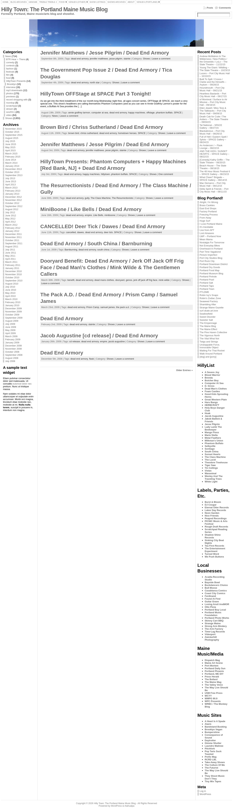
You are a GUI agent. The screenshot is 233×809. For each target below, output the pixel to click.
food (8, 78)
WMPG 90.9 (211, 698)
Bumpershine (212, 732)
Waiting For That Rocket (212, 350)
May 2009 (10, 330)
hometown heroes (127, 133)
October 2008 (12, 351)
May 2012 (10, 218)
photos (9, 93)
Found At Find (212, 598)
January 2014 (12, 166)
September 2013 (13, 175)
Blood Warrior (212, 375)
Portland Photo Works (217, 618)
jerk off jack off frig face (145, 280)
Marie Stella (211, 435)
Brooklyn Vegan (213, 729)
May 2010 (10, 293)
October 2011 (12, 240)
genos (129, 280)
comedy (10, 62)
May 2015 (10, 147)
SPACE (177, 112)
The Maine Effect (208, 329)
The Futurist (211, 767)
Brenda (209, 377)
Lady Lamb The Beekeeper (213, 428)
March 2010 (11, 299)
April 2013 (10, 184)
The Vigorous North (210, 335)
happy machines (136, 112)
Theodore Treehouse (216, 462)
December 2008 (13, 345)
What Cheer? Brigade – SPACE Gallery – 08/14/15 (213, 178)
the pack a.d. (122, 307)
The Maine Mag (213, 682)
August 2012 (11, 209)
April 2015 (10, 150)
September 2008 (13, 355)
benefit (70, 280)
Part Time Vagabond (210, 251)
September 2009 (13, 317)
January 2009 (12, 342)
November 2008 (13, 348)
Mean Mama (206, 239)
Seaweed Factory (209, 301)
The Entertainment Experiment (215, 550)
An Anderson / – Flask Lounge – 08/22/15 (211, 146)
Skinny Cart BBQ (214, 620)
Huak (207, 413)
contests (10, 65)
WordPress (205, 794)
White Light (211, 481)
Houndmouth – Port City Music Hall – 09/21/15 (212, 89)
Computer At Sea (214, 383)
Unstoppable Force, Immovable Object (210, 346)
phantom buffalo (164, 112)
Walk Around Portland (211, 353)
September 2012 (13, 206)
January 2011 (12, 268)
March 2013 (11, 187)
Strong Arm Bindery (216, 626)
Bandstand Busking (216, 726)
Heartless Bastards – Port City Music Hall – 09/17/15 (213, 95)
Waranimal (210, 473)
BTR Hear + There (15, 59)
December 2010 (13, 271)
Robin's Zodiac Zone (210, 298)
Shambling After (208, 304)
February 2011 (12, 265)
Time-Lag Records (215, 631)
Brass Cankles (207, 205)
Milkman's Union (214, 440)
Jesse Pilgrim (212, 424)
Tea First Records (214, 545)
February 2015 (12, 156)
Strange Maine (213, 623)
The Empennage (208, 323)
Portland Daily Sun (215, 668)
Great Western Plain (216, 399)
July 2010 (10, 286)
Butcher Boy (212, 380)
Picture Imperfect (208, 255)
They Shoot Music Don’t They (215, 777)
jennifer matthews (99, 58)
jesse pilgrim (115, 58)
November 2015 (13, 128)
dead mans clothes (104, 280)
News (8, 56)
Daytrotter (210, 740)
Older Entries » (184, 370)
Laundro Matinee (214, 745)
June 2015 (10, 144)
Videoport (210, 634)
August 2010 (11, 283)
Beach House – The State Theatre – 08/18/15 (213, 167)
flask (91, 358)
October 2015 (12, 131)
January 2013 (12, 193)
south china (103, 249)
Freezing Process (209, 214)
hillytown (105, 174)
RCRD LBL (211, 759)
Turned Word (212, 554)
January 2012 (12, 231)
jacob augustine (116, 341)
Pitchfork (210, 748)
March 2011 (11, 262)
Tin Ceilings (211, 468)
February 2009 (12, 339)
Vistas (208, 470)
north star (95, 82)
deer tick (108, 232)
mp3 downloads (14, 90)
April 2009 (10, 333)
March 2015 (11, 153)
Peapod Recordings (216, 518)
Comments (225, 7)
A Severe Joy (212, 372)
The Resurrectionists (122, 198)
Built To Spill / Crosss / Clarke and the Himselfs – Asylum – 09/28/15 (213, 82)
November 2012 (13, 200)
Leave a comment (161, 58)
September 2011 (13, 243)
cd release (74, 341)
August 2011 (11, 246)
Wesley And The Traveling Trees (214, 477)
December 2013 (13, 169)
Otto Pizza (210, 607)
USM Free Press (213, 693)
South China (211, 451)
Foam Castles (212, 391)
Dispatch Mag (212, 660)
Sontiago (210, 448)
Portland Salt (206, 282)
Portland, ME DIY (214, 673)
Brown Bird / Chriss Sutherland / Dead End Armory (101, 127)
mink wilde (164, 280)
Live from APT (207, 230)
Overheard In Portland (211, 248)
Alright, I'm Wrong (209, 202)
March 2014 (11, 162)
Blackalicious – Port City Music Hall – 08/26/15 (212, 132)
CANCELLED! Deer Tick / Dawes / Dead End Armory (102, 226)
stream (9, 109)
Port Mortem (211, 665)
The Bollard (211, 679)
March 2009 (11, 336)
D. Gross (209, 386)
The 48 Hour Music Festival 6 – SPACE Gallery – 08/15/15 (215, 173)
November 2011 (13, 237)
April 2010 (10, 296)
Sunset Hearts (212, 454)
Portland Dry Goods (210, 267)
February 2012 (12, 228)
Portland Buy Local (215, 609)
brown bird (73, 133)
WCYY (208, 695)
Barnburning (71, 249)
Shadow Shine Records (213, 536)
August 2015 (11, 138)
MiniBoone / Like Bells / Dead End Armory (90, 209)
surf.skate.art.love (209, 310)
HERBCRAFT (212, 405)
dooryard (120, 280)
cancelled (71, 232)
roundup (10, 102)
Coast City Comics (215, 593)
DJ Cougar (211, 504)
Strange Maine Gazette (212, 307)
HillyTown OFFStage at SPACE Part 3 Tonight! (95, 94)
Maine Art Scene (214, 663)
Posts (210, 7)
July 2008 (10, 361)
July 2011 (10, 249)
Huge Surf (205, 220)
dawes (80, 232)
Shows (8, 118)
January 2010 (12, 305)
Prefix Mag (211, 756)
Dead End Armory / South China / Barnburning (96, 243)
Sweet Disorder (208, 316)
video (9, 115)
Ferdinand (210, 596)
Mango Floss (212, 432)
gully (87, 198)
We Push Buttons (214, 556)
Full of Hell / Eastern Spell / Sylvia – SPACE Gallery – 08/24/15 (214, 139)
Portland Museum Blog (211, 273)
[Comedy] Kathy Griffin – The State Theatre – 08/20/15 (215, 161)
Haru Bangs (211, 402)
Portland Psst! (207, 279)
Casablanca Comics (216, 590)
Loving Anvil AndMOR (217, 604)
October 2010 (12, 277)
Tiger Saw (210, 465)
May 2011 (10, 255)
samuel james (107, 307)
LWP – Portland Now (210, 236)
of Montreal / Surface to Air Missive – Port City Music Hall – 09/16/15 (213, 102)
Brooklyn (11, 84)
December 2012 (13, 197)
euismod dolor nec (22, 383)
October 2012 (12, 203)
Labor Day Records (215, 510)
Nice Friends (212, 515)
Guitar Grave (212, 601)
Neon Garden (212, 513)
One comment (165, 174)
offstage (150, 112)
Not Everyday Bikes (210, 245)
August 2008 (11, 358)
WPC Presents (213, 701)
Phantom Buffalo (214, 443)
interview (10, 87)
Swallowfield (206, 313)
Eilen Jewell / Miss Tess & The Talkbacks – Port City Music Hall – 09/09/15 (213, 111)
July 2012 (10, 212)
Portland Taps (207, 285)
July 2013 (10, 178)
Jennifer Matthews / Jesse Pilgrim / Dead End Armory (104, 53)
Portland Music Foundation (213, 614)
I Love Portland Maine (211, 224)
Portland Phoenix (214, 671)
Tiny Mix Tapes (213, 781)
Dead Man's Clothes (216, 388)
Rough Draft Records (216, 526)
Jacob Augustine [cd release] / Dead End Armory (99, 335)
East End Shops (208, 208)
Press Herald (212, 676)
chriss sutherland (89, 133)
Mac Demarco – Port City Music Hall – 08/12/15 (213, 184)
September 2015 (13, 135)
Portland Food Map (210, 270)
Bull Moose (211, 587)
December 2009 (13, 308)
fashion (9, 68)
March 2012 (11, 224)
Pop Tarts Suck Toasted (213, 752)
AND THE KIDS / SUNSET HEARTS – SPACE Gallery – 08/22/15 (214, 154)
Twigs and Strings (209, 341)
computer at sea (99, 112)
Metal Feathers (213, 437)
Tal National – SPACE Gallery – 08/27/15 (211, 126)
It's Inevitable (206, 227)
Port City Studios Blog (211, 258)
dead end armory (79, 58)
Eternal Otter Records (217, 507)
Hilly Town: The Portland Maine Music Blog (54, 9)
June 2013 (10, 181)
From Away (205, 217)
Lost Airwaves (207, 233)
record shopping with (16, 99)
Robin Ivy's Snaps (209, 295)
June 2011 (10, 252)
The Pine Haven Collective (213, 332)
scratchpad (11, 105)
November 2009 (13, 311)
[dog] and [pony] (208, 356)
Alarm (208, 724)
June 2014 (10, 159)
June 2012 (10, 215)
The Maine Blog (208, 326)
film (8, 74)
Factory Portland (208, 211)
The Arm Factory (214, 628)
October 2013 (12, 172)
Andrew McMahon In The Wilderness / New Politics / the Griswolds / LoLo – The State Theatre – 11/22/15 (214, 60)
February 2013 (12, 190)
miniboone (109, 215)
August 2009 (11, 320)
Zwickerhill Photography (212, 638)
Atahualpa (129, 806)
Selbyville (210, 446)
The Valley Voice (214, 684)
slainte (127, 58)
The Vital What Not (209, 338)
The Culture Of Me (215, 765)
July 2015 (10, 141)
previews (10, 96)
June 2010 (10, 289)
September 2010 (13, 280)
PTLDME (204, 292)
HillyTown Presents (16, 81)
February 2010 (12, 302)
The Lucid (210, 459)
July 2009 (10, 324)
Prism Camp (92, 307)
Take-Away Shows (215, 762)
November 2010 (13, 274)
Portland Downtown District (214, 264)
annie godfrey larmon (79, 112)
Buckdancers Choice (216, 585)
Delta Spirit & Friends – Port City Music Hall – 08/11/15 (214, 190)
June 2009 (10, 327)
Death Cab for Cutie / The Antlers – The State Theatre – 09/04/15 (214, 119)
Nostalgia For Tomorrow (212, 242)
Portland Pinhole (208, 276)
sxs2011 (10, 112)
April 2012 (10, 221)
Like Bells (98, 215)
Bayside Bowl (212, 582)
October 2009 (12, 314)
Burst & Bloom (213, 502)
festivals (10, 71)
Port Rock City (207, 261)
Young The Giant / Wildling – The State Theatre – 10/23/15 (215, 69)
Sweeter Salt (206, 320)
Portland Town (207, 289)
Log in (203, 791)
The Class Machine (101, 198)
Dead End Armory (61, 318)
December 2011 (13, 234)
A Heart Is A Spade (215, 721)
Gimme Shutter (213, 743)
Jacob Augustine (214, 416)
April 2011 (10, 259)
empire (88, 215)
